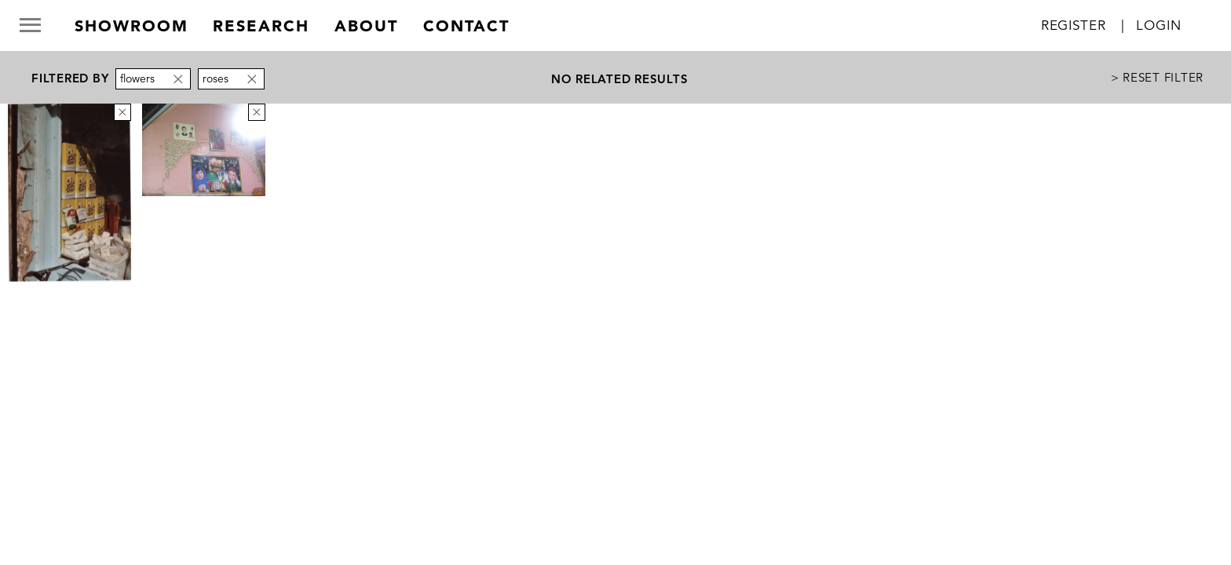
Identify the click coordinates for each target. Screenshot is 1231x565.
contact (466, 25)
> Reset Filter (1157, 77)
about (366, 25)
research (261, 25)
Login (1158, 25)
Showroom (131, 25)
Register (1073, 25)
